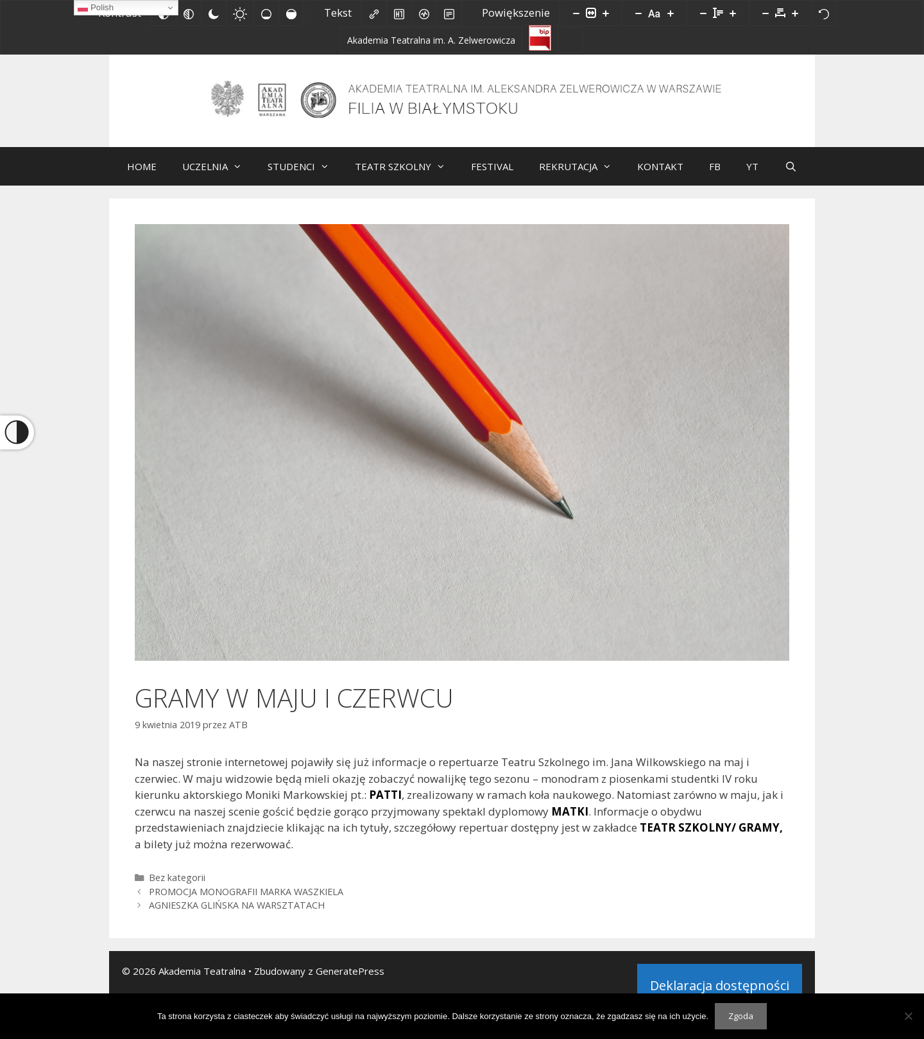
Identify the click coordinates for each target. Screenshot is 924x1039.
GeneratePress (350, 980)
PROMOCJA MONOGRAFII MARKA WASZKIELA (246, 901)
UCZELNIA (218, 176)
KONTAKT (660, 176)
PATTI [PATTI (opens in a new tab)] (385, 804)
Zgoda (740, 1016)
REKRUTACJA (581, 176)
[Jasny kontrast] (240, 13)
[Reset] (824, 13)
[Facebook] (570, 40)
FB (715, 176)
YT (752, 176)
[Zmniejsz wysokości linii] (703, 12)
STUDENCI (305, 176)
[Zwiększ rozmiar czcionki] (670, 12)
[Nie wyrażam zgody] (908, 1015)
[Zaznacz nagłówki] (399, 13)
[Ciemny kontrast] (214, 13)
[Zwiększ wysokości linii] (732, 12)
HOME (142, 176)
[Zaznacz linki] (374, 13)
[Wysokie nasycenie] (291, 13)
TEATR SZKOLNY (406, 176)
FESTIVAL (492, 176)
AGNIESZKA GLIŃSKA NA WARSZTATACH (237, 915)
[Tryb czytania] (449, 13)
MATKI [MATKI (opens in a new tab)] (569, 821)
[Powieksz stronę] (605, 12)
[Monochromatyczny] (188, 13)
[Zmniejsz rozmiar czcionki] (638, 12)
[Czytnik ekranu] (424, 13)
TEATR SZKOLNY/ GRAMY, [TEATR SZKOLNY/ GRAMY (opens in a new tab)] (711, 837)
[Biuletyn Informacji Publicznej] (540, 37)
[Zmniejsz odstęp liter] (765, 12)
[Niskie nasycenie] (266, 13)
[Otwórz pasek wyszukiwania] (790, 176)
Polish (96, 8)
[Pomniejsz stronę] (576, 12)
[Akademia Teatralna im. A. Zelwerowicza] (431, 40)
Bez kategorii (177, 887)
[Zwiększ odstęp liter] (795, 12)
